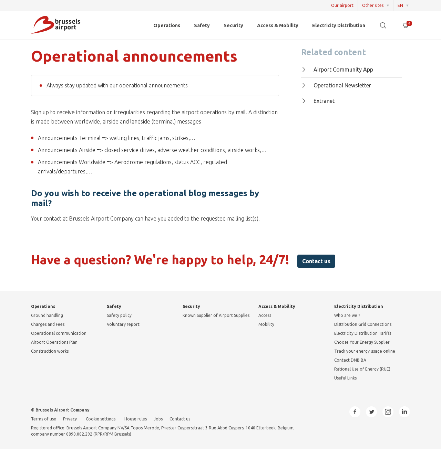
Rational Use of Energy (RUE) (362, 369)
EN (400, 5)
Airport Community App (337, 69)
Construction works (50, 351)
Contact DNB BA (350, 360)
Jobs (158, 419)
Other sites (372, 5)
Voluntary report (123, 324)
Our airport (342, 5)
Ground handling (47, 315)
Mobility (266, 324)
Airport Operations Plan (54, 342)
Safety (202, 25)
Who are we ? (347, 315)
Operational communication (58, 333)
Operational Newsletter (336, 85)
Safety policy (119, 315)
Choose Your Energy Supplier (362, 342)
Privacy (70, 419)
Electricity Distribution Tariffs (362, 333)
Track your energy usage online (364, 351)
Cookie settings (100, 419)
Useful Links (345, 378)
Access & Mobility (277, 25)
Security (233, 25)
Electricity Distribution (338, 25)
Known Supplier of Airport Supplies (216, 315)
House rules (135, 419)
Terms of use (43, 419)
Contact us (316, 261)
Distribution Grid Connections (362, 324)
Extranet (318, 101)
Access (264, 315)
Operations (166, 25)
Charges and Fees (47, 324)
